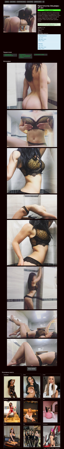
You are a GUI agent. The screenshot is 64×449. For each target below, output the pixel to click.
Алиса (44, 399)
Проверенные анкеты (21, 1)
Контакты (52, 448)
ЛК (43, 1)
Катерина (44, 374)
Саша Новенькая (6, 399)
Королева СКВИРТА (6, 374)
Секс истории (30, 1)
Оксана (24, 399)
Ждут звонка (12, 1)
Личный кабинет (57, 448)
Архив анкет (48, 448)
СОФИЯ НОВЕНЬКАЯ (45, 424)
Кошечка (25, 374)
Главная (6, 1)
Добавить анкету (38, 1)
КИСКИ (24, 424)
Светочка (5, 424)
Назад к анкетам (31, 369)
